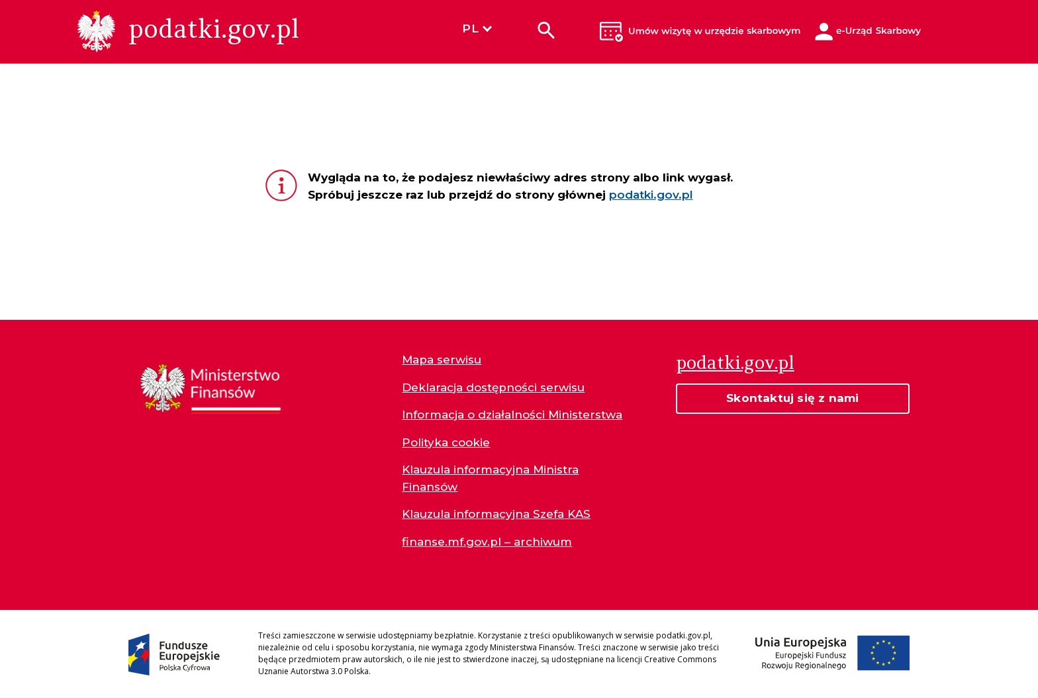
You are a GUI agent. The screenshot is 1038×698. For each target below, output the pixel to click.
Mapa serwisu (441, 359)
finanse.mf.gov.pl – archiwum (487, 541)
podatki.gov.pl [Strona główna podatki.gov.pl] (735, 362)
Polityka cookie (446, 442)
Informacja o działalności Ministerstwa (512, 414)
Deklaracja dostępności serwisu (493, 387)
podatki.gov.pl (651, 194)
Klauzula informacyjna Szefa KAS (496, 514)
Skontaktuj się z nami (792, 398)
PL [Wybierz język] (476, 28)
